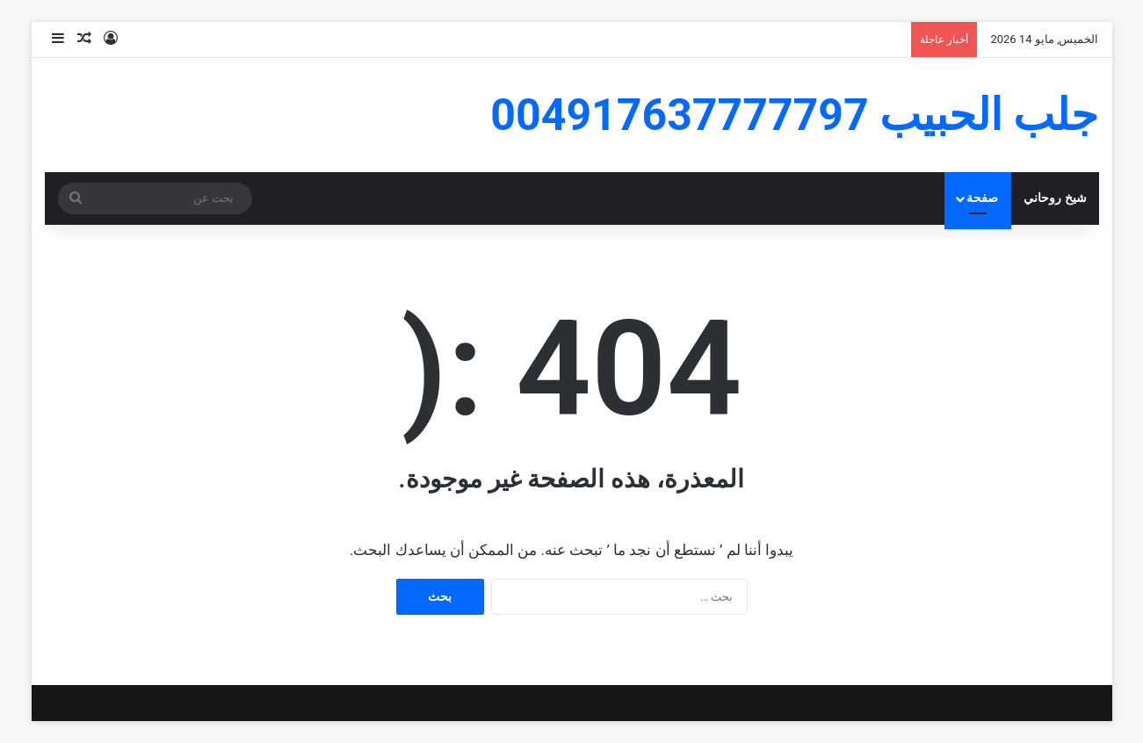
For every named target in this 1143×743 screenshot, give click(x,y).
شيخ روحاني (1055, 198)
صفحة (982, 198)
